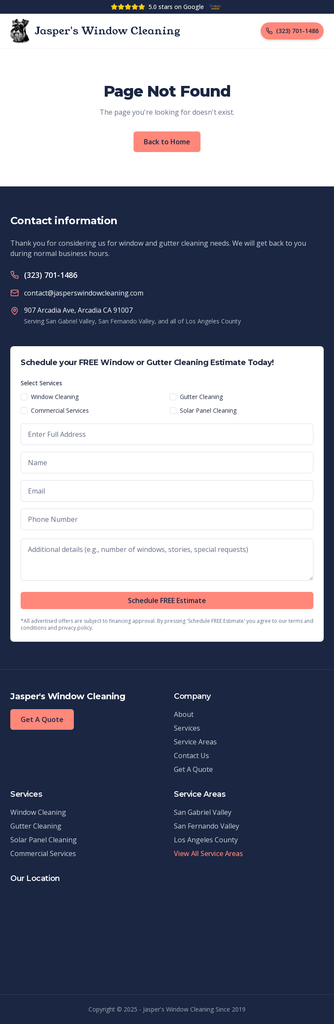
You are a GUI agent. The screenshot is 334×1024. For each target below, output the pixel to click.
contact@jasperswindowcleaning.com (83, 293)
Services (187, 728)
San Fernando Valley (206, 826)
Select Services (41, 383)
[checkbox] (24, 396)
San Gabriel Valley (202, 812)
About (184, 714)
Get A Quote (42, 719)
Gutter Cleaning (201, 397)
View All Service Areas (208, 853)
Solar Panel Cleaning (208, 410)
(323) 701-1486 (50, 275)
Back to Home (167, 141)
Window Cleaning (55, 397)
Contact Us (191, 755)
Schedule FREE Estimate (167, 600)
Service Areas (195, 742)
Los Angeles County (206, 839)
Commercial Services (60, 410)
